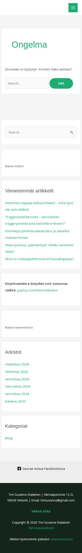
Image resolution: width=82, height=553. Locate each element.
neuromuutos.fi (62, 539)
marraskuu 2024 (17, 386)
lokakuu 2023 (15, 401)
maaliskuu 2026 (17, 364)
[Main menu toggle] (73, 8)
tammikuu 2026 (17, 379)
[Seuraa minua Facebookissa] (41, 468)
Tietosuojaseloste (41, 528)
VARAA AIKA (41, 511)
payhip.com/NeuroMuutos (37, 290)
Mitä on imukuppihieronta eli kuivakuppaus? (39, 259)
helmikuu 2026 (16, 371)
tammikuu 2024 (17, 393)
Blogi (9, 438)
